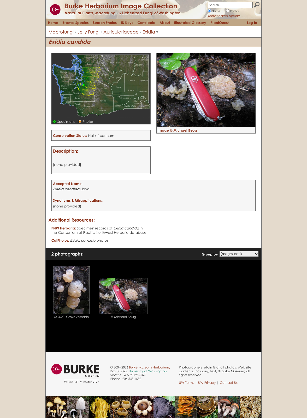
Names (217, 11)
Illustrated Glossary (190, 22)
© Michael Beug (123, 317)
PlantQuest (220, 22)
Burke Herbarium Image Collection (121, 6)
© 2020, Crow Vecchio (71, 317)
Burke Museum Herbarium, (149, 367)
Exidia (148, 31)
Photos (234, 11)
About (164, 22)
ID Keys (127, 22)
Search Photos (105, 22)
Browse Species (75, 22)
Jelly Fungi (88, 31)
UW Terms (186, 383)
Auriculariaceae (121, 31)
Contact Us (228, 383)
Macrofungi (61, 31)
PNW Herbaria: (63, 228)
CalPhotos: (60, 240)
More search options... (225, 16)
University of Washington (148, 371)
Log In (252, 22)
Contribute (146, 22)
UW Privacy (207, 383)
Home (53, 22)
